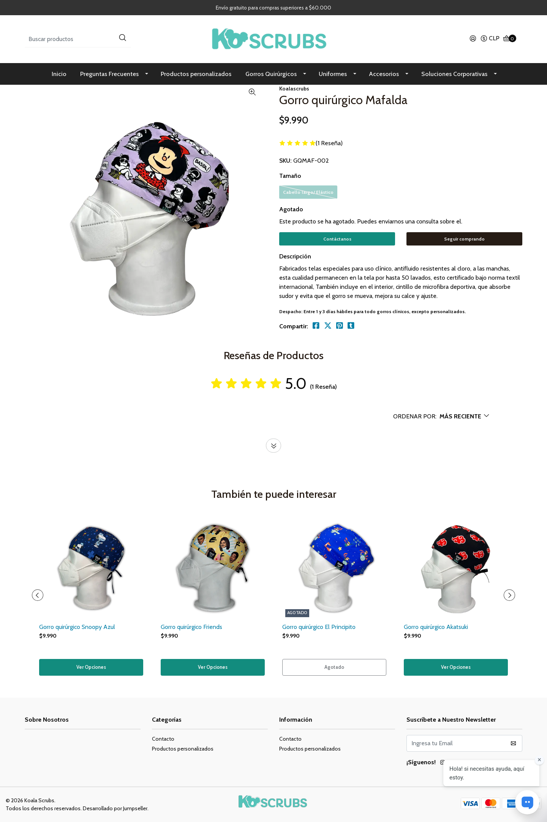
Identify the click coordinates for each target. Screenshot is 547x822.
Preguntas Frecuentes (109, 74)
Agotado (291, 209)
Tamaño (290, 175)
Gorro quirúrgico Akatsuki (436, 626)
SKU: (285, 160)
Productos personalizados (196, 74)
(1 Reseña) (329, 143)
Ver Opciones (91, 667)
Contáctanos (337, 239)
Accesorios (384, 74)
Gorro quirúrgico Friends (191, 626)
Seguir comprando (464, 239)
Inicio (59, 74)
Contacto (163, 738)
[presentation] (38, 594)
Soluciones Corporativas (454, 74)
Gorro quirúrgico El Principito (319, 626)
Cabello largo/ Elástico (308, 192)
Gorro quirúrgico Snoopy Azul (77, 626)
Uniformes (333, 74)
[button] (490, 39)
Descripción (295, 256)
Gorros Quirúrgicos (271, 74)
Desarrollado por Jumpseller (115, 808)
